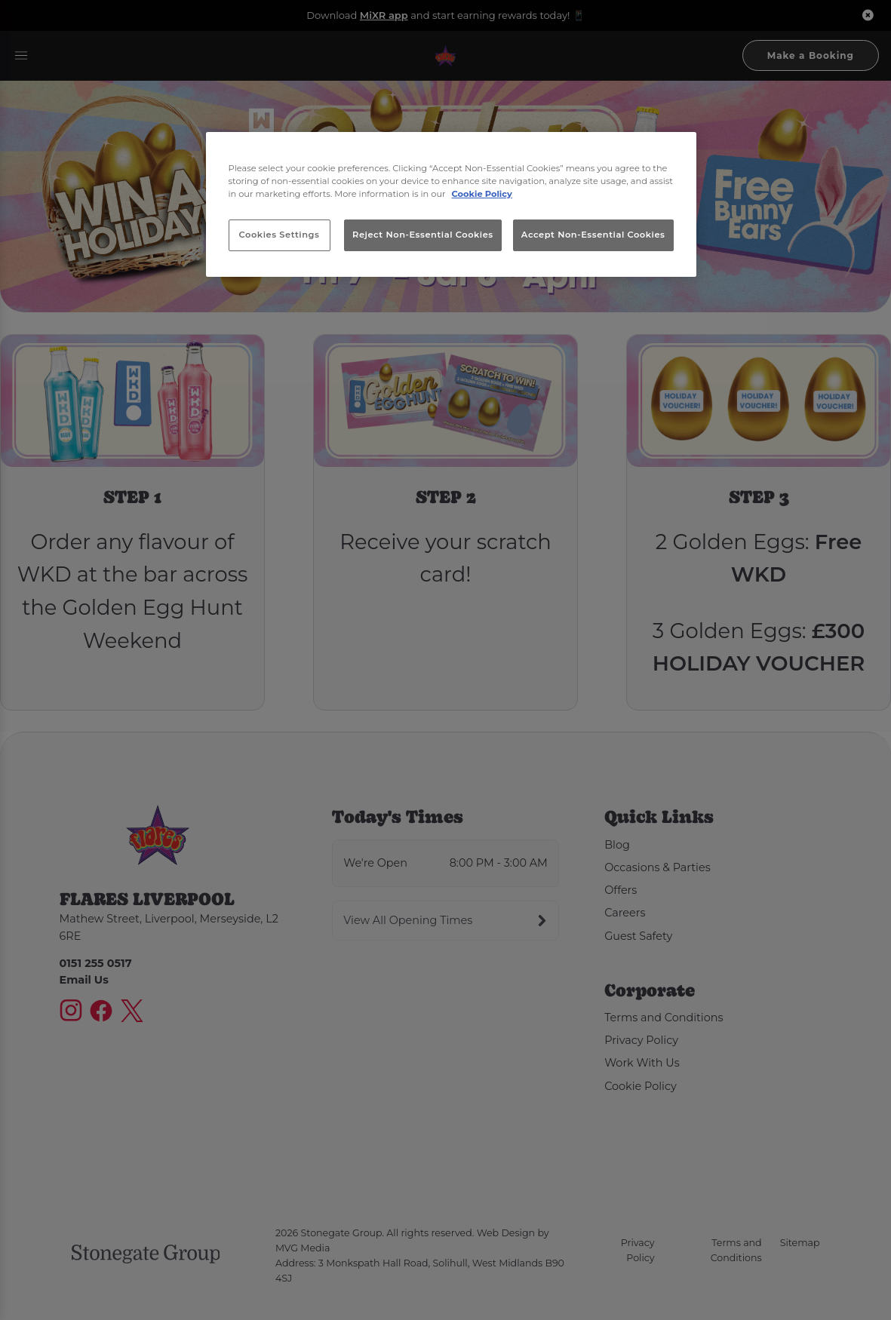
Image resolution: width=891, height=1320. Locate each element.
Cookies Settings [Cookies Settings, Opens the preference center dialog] (279, 234)
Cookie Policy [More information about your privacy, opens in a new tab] (482, 194)
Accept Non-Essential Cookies (593, 234)
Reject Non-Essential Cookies (422, 234)
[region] (451, 204)
